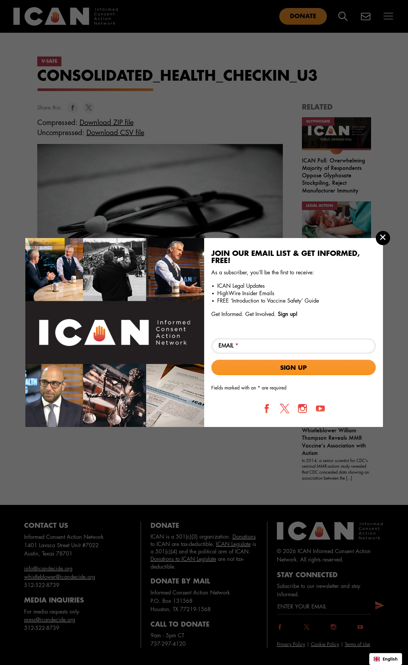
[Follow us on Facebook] (266, 408)
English (386, 659)
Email (228, 345)
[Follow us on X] (284, 408)
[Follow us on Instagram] (302, 408)
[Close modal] (383, 238)
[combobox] (385, 659)
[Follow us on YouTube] (320, 408)
